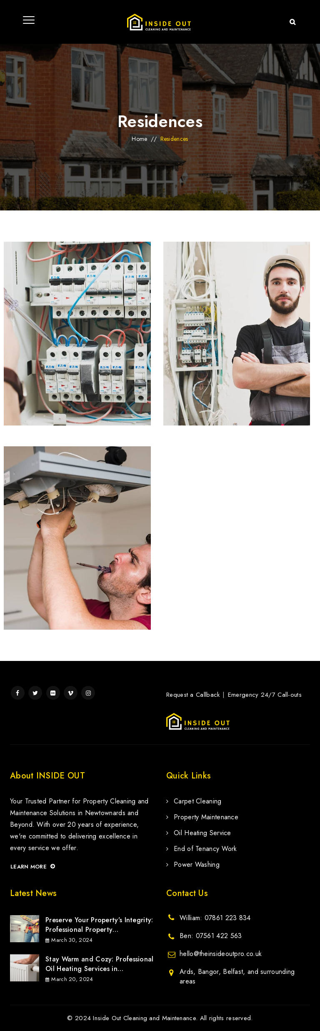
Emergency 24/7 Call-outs (265, 694)
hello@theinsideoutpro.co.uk (221, 953)
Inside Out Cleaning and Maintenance (144, 1018)
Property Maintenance (206, 817)
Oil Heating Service (202, 833)
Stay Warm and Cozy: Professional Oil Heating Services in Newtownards (99, 963)
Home (139, 139)
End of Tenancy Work (205, 848)
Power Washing (197, 864)
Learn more (32, 866)
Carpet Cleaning (198, 801)
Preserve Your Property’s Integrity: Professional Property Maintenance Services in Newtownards (99, 924)
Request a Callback (193, 694)
